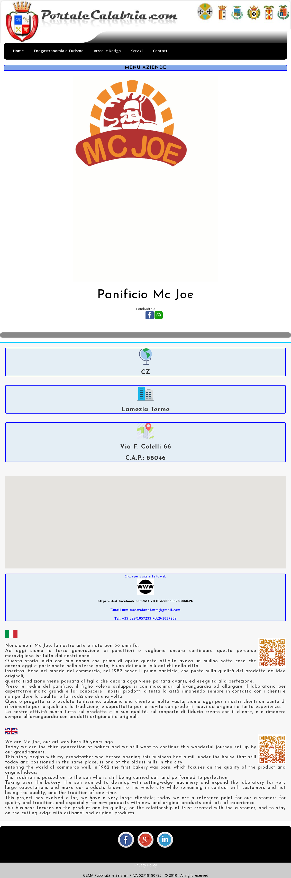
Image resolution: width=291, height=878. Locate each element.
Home (18, 50)
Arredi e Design (107, 50)
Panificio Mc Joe (145, 295)
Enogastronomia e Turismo (59, 50)
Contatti (161, 50)
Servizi (137, 50)
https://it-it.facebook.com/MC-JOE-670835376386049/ (146, 601)
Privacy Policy (145, 865)
